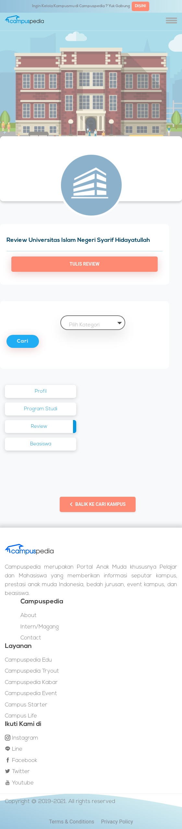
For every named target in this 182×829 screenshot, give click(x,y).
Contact (30, 638)
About (28, 615)
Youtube (19, 783)
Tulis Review (85, 264)
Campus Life (21, 716)
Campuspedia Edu (28, 660)
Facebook (21, 760)
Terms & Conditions (71, 822)
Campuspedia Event (31, 693)
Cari (23, 341)
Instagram (21, 738)
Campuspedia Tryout (32, 671)
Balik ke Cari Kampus (98, 504)
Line (13, 749)
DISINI (140, 6)
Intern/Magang (39, 627)
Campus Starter (26, 705)
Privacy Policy (117, 822)
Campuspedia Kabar (31, 682)
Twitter (17, 771)
